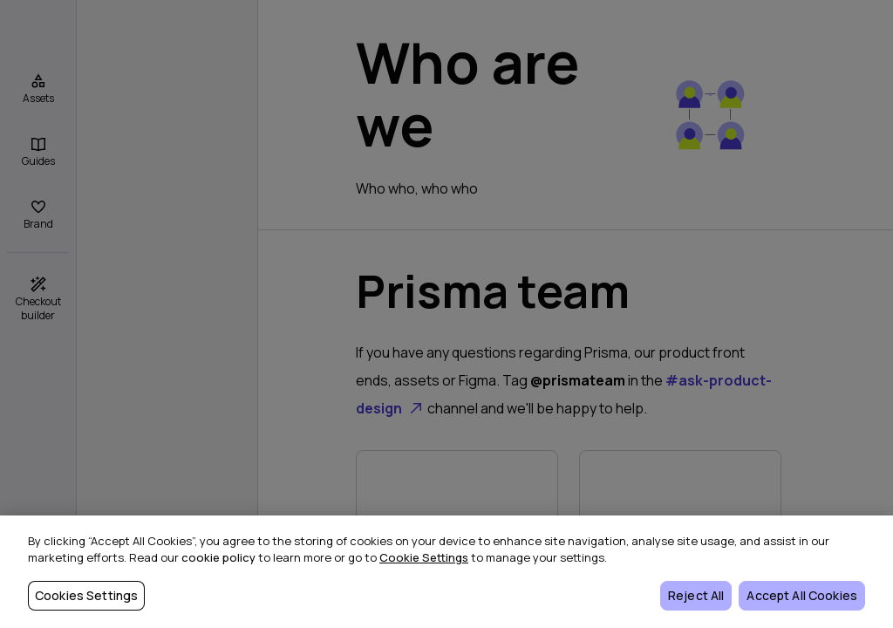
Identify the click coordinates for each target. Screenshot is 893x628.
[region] (446, 571)
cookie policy (218, 557)
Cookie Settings (423, 557)
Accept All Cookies (801, 595)
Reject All (696, 595)
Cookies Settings (86, 595)
